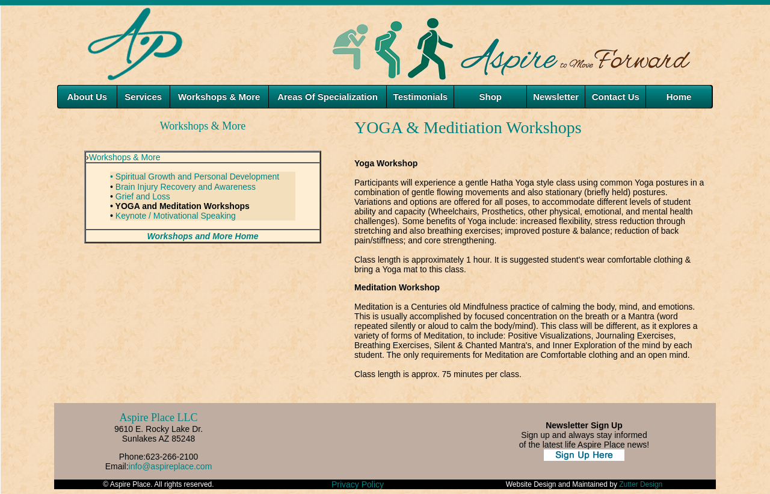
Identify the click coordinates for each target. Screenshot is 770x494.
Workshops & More (125, 157)
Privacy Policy (357, 484)
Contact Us (615, 97)
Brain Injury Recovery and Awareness (186, 187)
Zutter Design (640, 484)
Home (679, 97)
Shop (490, 97)
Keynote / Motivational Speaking (176, 215)
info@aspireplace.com (170, 466)
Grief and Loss (143, 196)
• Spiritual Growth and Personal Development (194, 176)
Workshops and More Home (203, 236)
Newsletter (556, 97)
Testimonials (420, 97)
